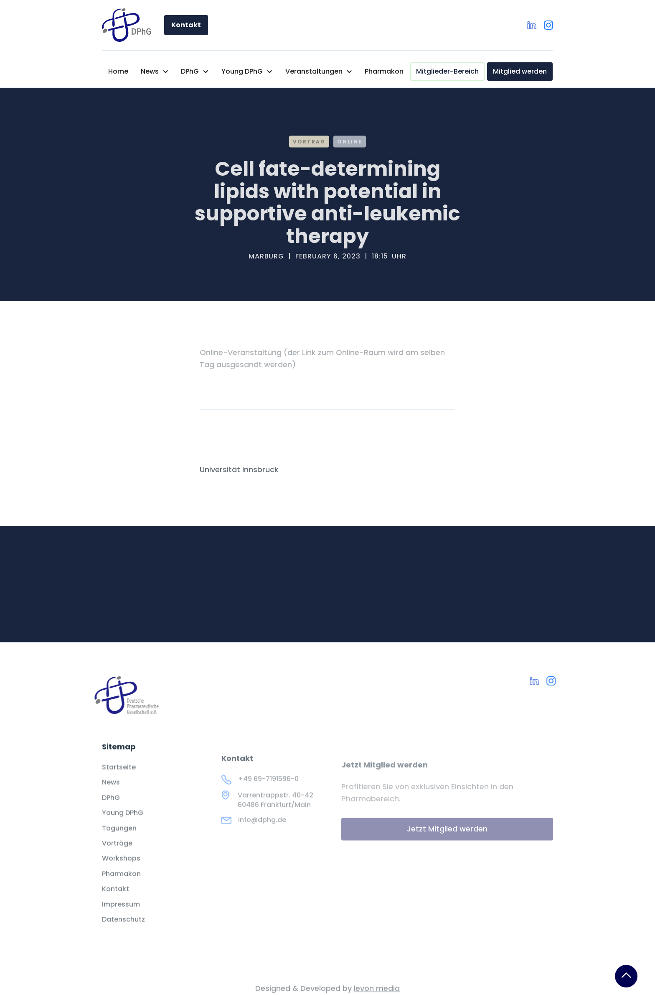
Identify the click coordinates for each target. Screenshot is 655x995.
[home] (126, 25)
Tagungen (119, 838)
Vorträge (117, 853)
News (111, 793)
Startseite (119, 777)
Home (118, 71)
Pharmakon (384, 71)
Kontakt (186, 25)
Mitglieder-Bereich (447, 71)
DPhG (111, 808)
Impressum (121, 914)
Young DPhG (122, 823)
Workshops (121, 869)
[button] (155, 71)
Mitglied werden (520, 71)
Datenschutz (123, 929)
